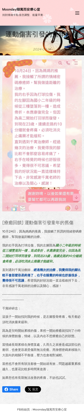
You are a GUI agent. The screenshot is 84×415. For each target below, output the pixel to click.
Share (11, 389)
